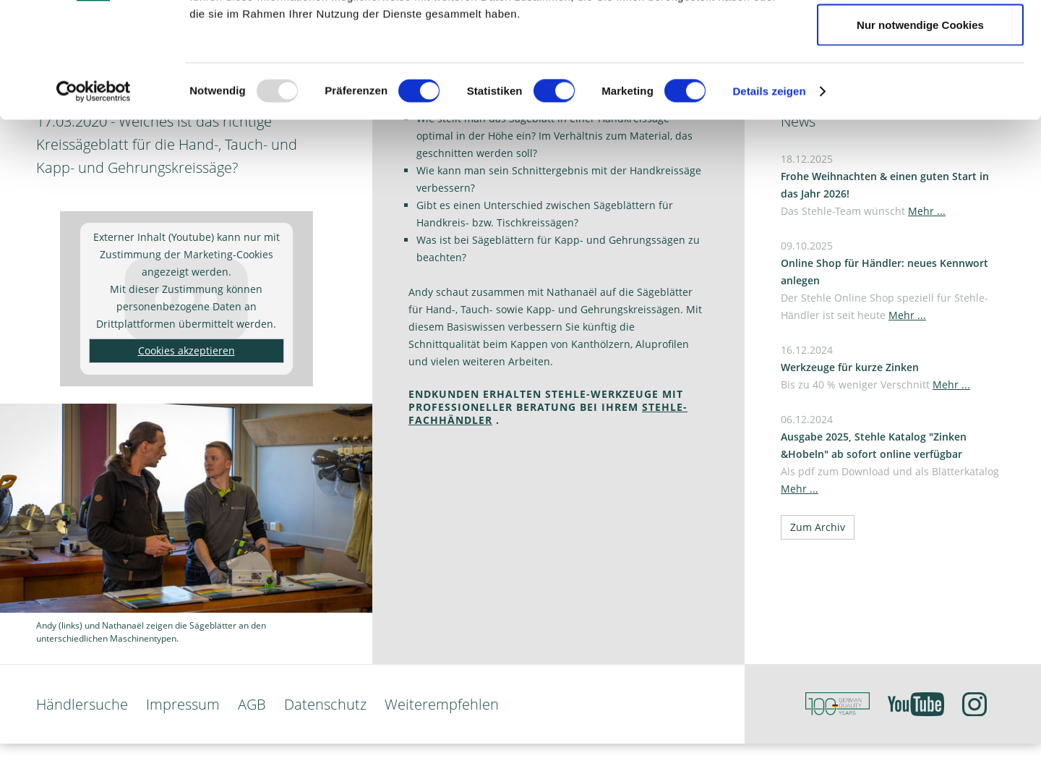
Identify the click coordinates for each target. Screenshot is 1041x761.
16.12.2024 (875, 367)
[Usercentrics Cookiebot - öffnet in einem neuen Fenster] (93, 200)
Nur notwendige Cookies (920, 133)
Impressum (183, 704)
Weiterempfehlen (442, 704)
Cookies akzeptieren (186, 350)
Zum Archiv (817, 527)
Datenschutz (325, 704)
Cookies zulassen (920, 38)
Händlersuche (82, 704)
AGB (252, 704)
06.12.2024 (890, 454)
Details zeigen (768, 199)
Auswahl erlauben (920, 86)
